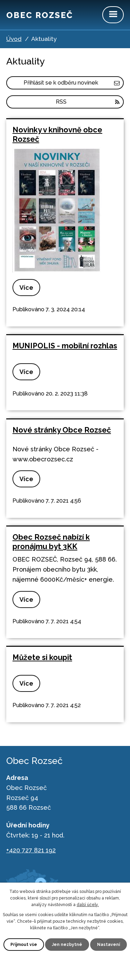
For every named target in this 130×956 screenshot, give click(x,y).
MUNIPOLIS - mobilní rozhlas (64, 345)
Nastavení (108, 944)
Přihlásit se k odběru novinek (72, 82)
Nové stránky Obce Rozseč (61, 430)
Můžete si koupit (42, 657)
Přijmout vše (23, 944)
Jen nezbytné (67, 944)
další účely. (88, 904)
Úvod (13, 38)
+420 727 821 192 (31, 850)
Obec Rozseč (39, 15)
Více (26, 287)
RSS (88, 101)
